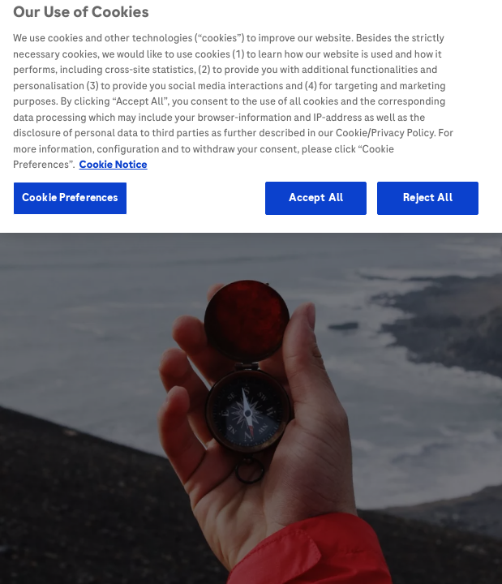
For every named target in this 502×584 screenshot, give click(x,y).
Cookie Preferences (70, 193)
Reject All (427, 193)
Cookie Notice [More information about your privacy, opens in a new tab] (113, 159)
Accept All (316, 193)
